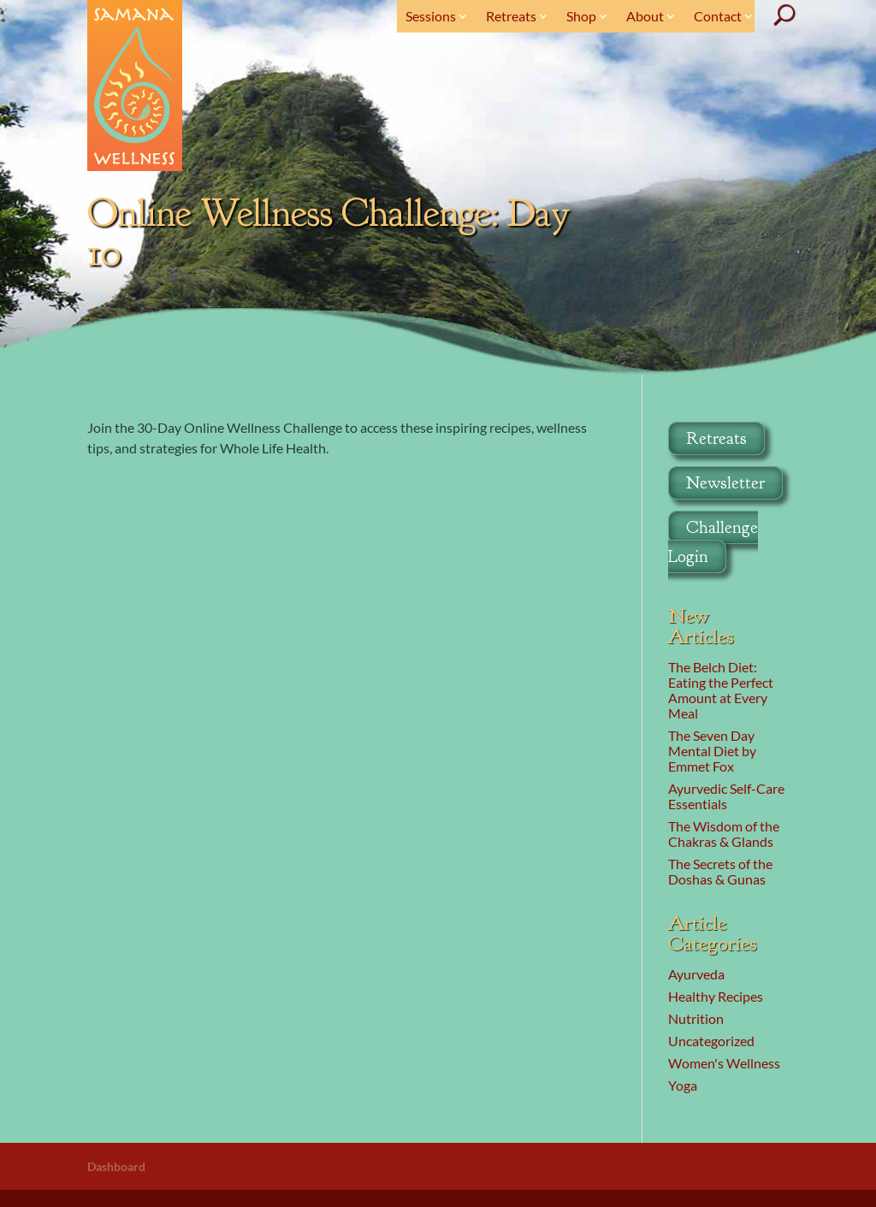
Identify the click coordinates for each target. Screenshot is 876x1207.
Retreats (511, 16)
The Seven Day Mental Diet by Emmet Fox (712, 750)
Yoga (682, 1085)
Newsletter (725, 483)
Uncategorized (711, 1040)
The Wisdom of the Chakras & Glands (723, 833)
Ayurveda (696, 974)
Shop (581, 16)
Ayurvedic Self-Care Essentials (726, 796)
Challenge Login (713, 542)
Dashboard (116, 1166)
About (645, 16)
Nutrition (696, 1018)
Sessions (430, 16)
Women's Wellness (724, 1063)
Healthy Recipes (715, 996)
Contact (718, 16)
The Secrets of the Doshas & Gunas (720, 871)
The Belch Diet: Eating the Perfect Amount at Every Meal (720, 690)
